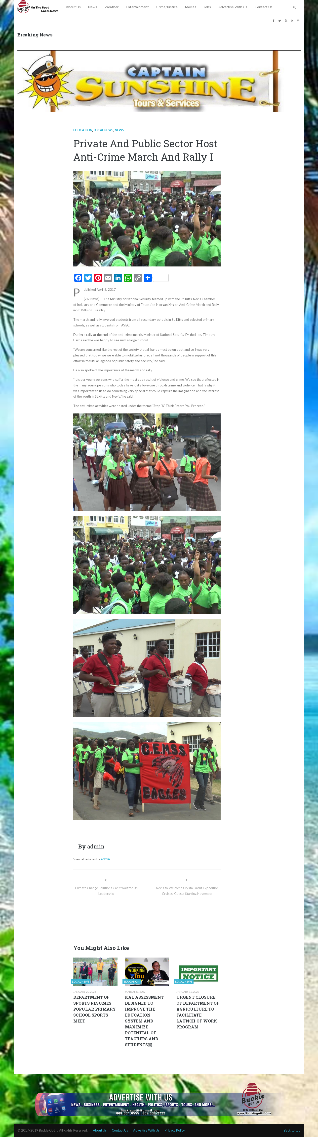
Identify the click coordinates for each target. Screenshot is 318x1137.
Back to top (292, 1130)
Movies (190, 7)
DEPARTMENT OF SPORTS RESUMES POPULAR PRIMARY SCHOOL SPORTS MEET (94, 1008)
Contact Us (264, 7)
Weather (112, 7)
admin (105, 859)
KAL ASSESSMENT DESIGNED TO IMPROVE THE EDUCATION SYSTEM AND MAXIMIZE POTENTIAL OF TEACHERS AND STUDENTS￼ (144, 1020)
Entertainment (137, 7)
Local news (103, 130)
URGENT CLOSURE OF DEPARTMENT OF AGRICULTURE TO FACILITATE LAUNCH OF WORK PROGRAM (197, 1011)
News (92, 7)
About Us (73, 7)
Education (82, 130)
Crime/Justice (167, 7)
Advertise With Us (232, 7)
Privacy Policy (175, 1130)
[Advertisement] (163, 923)
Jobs (207, 7)
